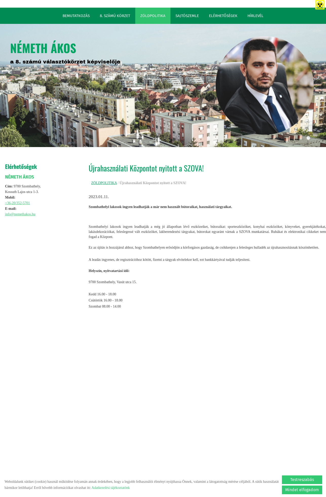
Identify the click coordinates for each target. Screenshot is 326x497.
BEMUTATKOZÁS (76, 15)
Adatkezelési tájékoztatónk (110, 488)
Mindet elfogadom (302, 489)
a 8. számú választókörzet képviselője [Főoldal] (65, 52)
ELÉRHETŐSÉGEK (223, 15)
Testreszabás (302, 479)
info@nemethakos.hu (20, 214)
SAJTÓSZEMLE (187, 15)
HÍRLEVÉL (255, 15)
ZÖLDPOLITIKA (152, 15)
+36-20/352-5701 (17, 203)
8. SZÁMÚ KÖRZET (115, 15)
